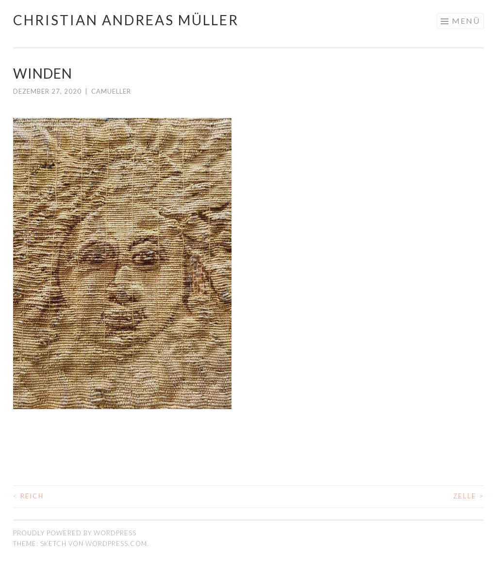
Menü (466, 20)
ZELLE (468, 496)
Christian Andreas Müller (126, 20)
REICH (28, 496)
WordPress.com (116, 543)
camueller (111, 91)
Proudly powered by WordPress (74, 533)
